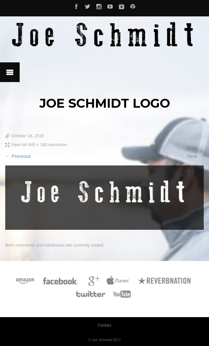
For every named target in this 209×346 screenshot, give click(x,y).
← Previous (18, 156)
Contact (104, 325)
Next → (195, 156)
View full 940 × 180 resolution (39, 144)
